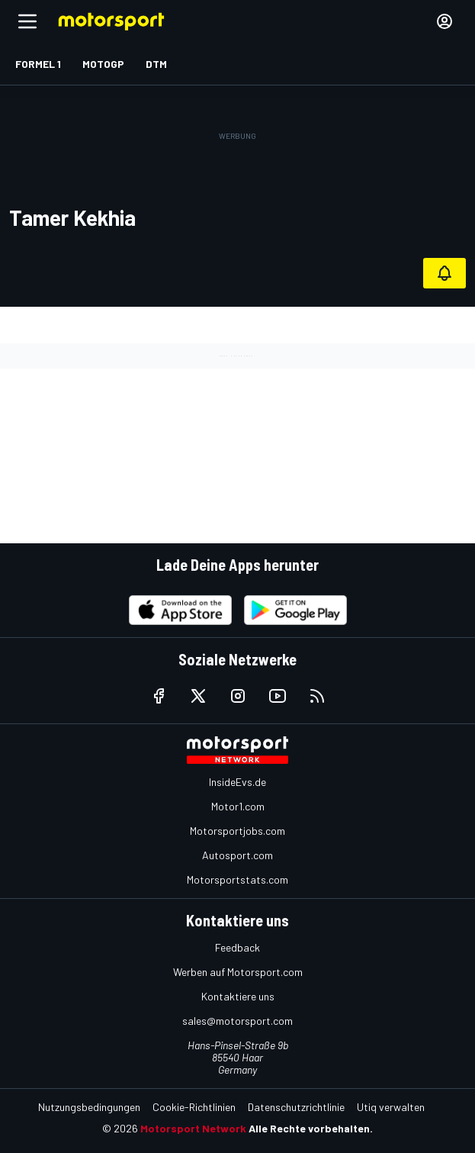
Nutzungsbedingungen (89, 1106)
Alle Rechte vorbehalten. (311, 1128)
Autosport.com (237, 855)
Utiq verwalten (391, 1106)
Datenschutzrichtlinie (296, 1106)
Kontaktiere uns (237, 996)
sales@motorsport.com (237, 1020)
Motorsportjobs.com (237, 830)
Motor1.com (238, 806)
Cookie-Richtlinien (194, 1106)
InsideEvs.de (237, 781)
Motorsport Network (193, 1128)
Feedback (237, 947)
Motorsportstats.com (237, 879)
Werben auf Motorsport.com (238, 971)
